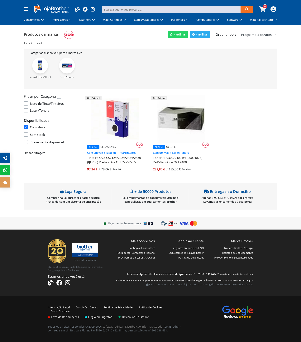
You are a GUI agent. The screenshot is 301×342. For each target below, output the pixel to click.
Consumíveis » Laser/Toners (171, 152)
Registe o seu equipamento (237, 252)
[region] (51, 105)
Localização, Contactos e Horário (136, 252)
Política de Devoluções (191, 257)
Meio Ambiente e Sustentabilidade (233, 257)
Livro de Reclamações (63, 317)
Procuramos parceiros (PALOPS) (136, 257)
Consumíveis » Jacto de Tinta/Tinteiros (111, 152)
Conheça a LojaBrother (142, 248)
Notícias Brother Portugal (238, 248)
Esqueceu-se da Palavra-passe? (186, 252)
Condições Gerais (87, 307)
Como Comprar (60, 311)
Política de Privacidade (118, 307)
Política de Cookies (150, 307)
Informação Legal (59, 307)
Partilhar (177, 34)
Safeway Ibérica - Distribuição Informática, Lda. (133, 326)
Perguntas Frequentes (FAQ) (188, 248)
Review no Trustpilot (133, 317)
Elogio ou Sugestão (98, 317)
